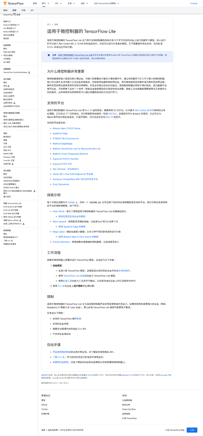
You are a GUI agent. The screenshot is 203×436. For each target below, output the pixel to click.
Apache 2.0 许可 (128, 375)
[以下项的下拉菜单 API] (61, 3)
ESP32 (112, 113)
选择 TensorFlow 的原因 (105, 3)
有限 (79, 318)
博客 (43, 400)
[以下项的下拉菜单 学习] (49, 3)
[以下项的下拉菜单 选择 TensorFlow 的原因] (119, 3)
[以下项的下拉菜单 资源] (74, 3)
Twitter (44, 409)
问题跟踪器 (127, 400)
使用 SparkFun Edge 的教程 (72, 226)
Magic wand (59, 231)
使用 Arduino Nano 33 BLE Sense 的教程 (78, 237)
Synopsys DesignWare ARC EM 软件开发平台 (75, 179)
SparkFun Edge (60, 133)
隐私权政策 (53, 430)
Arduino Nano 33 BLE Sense (66, 128)
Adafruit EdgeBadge (62, 143)
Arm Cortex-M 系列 (144, 110)
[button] (18, 55)
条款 (43, 430)
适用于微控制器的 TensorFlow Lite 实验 (75, 55)
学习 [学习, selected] (44, 3)
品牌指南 (126, 414)
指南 (56, 24)
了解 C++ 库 (59, 357)
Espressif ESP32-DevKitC (66, 159)
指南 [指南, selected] (14, 10)
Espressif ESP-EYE (62, 164)
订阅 (192, 430)
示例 (23, 10)
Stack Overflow (129, 409)
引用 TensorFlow (129, 418)
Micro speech (59, 221)
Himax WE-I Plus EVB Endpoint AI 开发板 (73, 174)
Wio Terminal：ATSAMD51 (66, 169)
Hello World (58, 211)
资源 (69, 3)
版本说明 (126, 405)
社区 (83, 3)
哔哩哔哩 (45, 414)
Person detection (61, 242)
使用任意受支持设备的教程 (71, 216)
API (56, 3)
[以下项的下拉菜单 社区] (88, 3)
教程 (5, 10)
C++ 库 (61, 286)
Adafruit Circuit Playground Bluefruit (70, 153)
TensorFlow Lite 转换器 (75, 275)
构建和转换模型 (61, 362)
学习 (49, 24)
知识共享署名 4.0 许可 (85, 375)
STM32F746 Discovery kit (66, 138)
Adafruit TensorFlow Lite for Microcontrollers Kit (76, 148)
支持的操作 (124, 270)
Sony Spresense (61, 184)
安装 (35, 3)
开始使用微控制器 (62, 352)
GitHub (193, 3)
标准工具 (67, 281)
